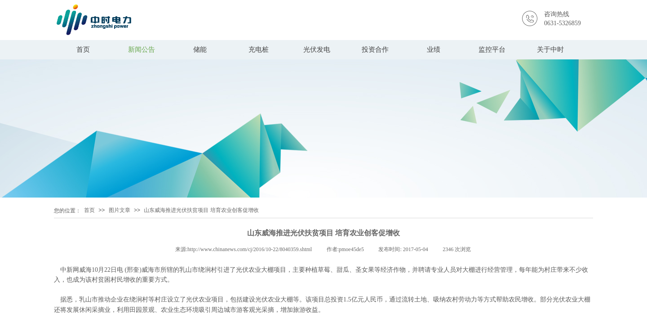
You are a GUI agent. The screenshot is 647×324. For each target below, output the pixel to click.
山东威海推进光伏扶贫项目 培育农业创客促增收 (201, 210)
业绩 (433, 49)
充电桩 (258, 49)
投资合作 (375, 49)
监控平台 (492, 49)
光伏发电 (316, 49)
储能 (200, 49)
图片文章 (119, 210)
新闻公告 (141, 49)
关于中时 (550, 49)
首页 (83, 49)
